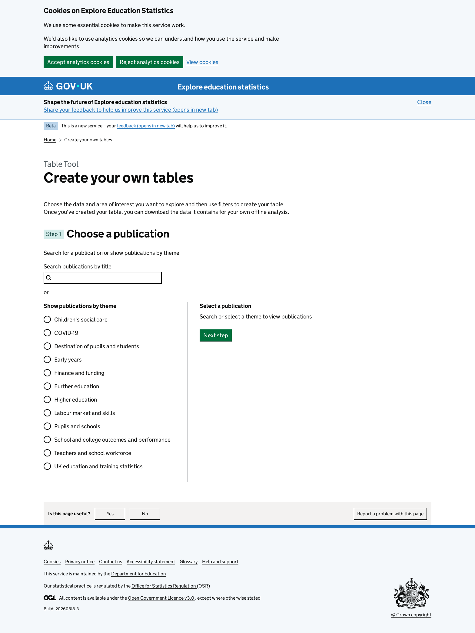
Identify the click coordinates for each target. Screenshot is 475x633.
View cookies (202, 62)
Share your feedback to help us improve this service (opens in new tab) (131, 109)
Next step (215, 335)
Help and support (220, 561)
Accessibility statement (151, 561)
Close (424, 102)
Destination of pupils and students (96, 346)
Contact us (110, 561)
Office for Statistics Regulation (164, 586)
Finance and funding (79, 372)
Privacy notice (80, 561)
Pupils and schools (77, 426)
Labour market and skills (84, 412)
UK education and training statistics (98, 466)
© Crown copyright (411, 615)
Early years (68, 359)
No (151, 514)
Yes (116, 514)
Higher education (75, 399)
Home (50, 140)
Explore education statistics (223, 86)
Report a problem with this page (390, 514)
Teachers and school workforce (92, 452)
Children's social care (81, 319)
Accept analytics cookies (78, 62)
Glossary (189, 561)
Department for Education (138, 574)
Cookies (52, 561)
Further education (76, 386)
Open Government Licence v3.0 (161, 598)
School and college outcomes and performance (112, 439)
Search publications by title (77, 266)
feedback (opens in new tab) (146, 126)
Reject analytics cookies (150, 62)
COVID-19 (66, 332)
